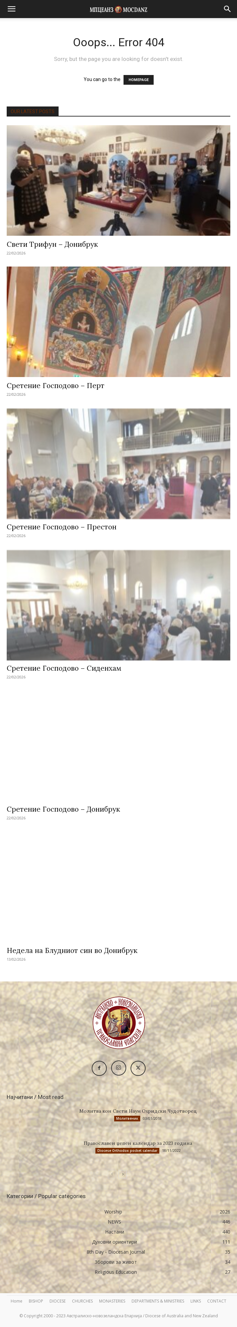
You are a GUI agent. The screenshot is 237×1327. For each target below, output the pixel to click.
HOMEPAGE (139, 80)
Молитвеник (127, 1118)
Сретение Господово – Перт (55, 385)
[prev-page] (112, 1174)
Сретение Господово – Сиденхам (64, 668)
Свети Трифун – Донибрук (52, 244)
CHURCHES (82, 1301)
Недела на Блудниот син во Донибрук (72, 950)
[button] (11, 9)
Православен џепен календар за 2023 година (138, 1143)
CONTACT (216, 1301)
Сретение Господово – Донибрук (63, 809)
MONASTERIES (112, 1301)
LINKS (195, 1301)
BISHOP (36, 1301)
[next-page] (122, 1174)
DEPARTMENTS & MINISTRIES (158, 1301)
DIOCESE (58, 1301)
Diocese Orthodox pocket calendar (127, 1150)
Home (16, 1301)
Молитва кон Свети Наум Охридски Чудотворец (138, 1111)
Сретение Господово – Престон (61, 526)
